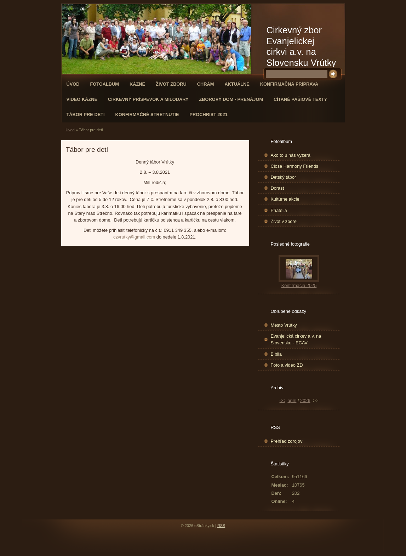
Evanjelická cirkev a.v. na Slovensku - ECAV (296, 339)
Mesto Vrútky (284, 325)
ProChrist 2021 (208, 114)
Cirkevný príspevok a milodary (148, 99)
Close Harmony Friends (294, 166)
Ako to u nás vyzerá (290, 155)
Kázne (137, 84)
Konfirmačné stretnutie (147, 114)
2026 (305, 400)
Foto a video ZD (287, 365)
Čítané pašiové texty (300, 99)
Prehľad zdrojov (287, 441)
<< (282, 400)
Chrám (205, 84)
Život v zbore (284, 221)
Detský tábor (283, 177)
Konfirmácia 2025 (299, 285)
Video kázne (82, 99)
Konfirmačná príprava (289, 84)
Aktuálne (236, 84)
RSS (221, 525)
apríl (291, 400)
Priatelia (279, 210)
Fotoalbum (104, 84)
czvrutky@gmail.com (134, 237)
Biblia (276, 354)
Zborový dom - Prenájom (231, 99)
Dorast (277, 188)
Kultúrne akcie (285, 199)
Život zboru (171, 84)
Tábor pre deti (86, 114)
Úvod (73, 84)
